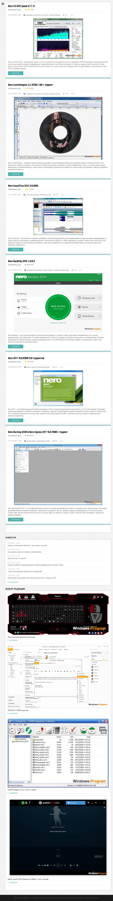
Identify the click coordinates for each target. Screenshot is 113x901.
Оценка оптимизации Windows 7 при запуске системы (27, 545)
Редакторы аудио (45, 194)
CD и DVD (45, 15)
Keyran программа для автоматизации (21, 637)
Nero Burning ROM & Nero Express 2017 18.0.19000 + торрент (38, 432)
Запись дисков (31, 367)
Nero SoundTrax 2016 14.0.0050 (23, 185)
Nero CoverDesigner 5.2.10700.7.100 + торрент (30, 84)
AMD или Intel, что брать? (17, 558)
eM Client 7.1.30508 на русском (18, 710)
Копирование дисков (43, 367)
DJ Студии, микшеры (32, 194)
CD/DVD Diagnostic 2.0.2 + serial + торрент (22, 790)
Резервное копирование (61, 270)
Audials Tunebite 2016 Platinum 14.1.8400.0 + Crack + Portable (28, 879)
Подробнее (15, 73)
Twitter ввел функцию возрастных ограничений (25, 571)
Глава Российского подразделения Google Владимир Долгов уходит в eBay (35, 565)
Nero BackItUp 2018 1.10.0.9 (21, 261)
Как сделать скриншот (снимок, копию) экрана (24, 552)
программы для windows (33, 15)
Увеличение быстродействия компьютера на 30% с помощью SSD (32, 578)
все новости (13, 582)
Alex (19, 10)
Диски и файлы (48, 270)
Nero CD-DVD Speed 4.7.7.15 (21, 6)
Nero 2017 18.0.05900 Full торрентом (26, 358)
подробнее (13, 640)
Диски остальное (55, 15)
